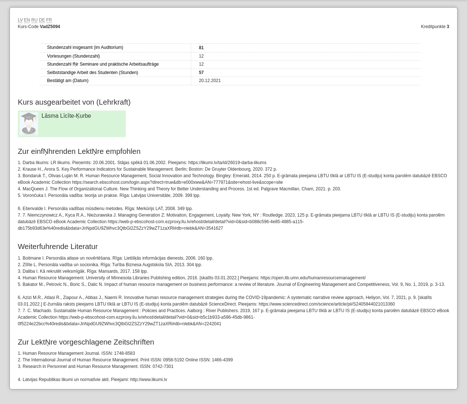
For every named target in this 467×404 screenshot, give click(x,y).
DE (42, 20)
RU (34, 20)
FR (49, 20)
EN (27, 20)
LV (20, 20)
